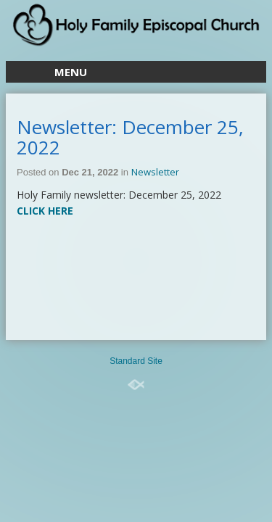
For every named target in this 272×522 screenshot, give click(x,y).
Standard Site (136, 361)
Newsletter (155, 171)
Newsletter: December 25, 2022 (130, 137)
